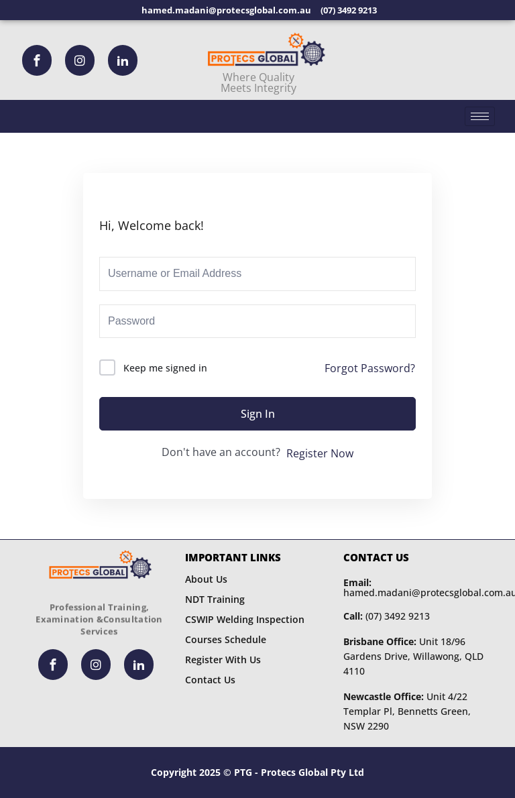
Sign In (258, 413)
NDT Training (215, 599)
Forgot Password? (370, 368)
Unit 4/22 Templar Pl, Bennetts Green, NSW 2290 (407, 711)
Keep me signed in (165, 367)
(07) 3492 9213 (386, 616)
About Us (206, 579)
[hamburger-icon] (480, 116)
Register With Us (223, 659)
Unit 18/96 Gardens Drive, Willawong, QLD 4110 (413, 656)
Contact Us (210, 679)
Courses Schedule (225, 639)
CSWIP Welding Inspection (244, 619)
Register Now (319, 453)
